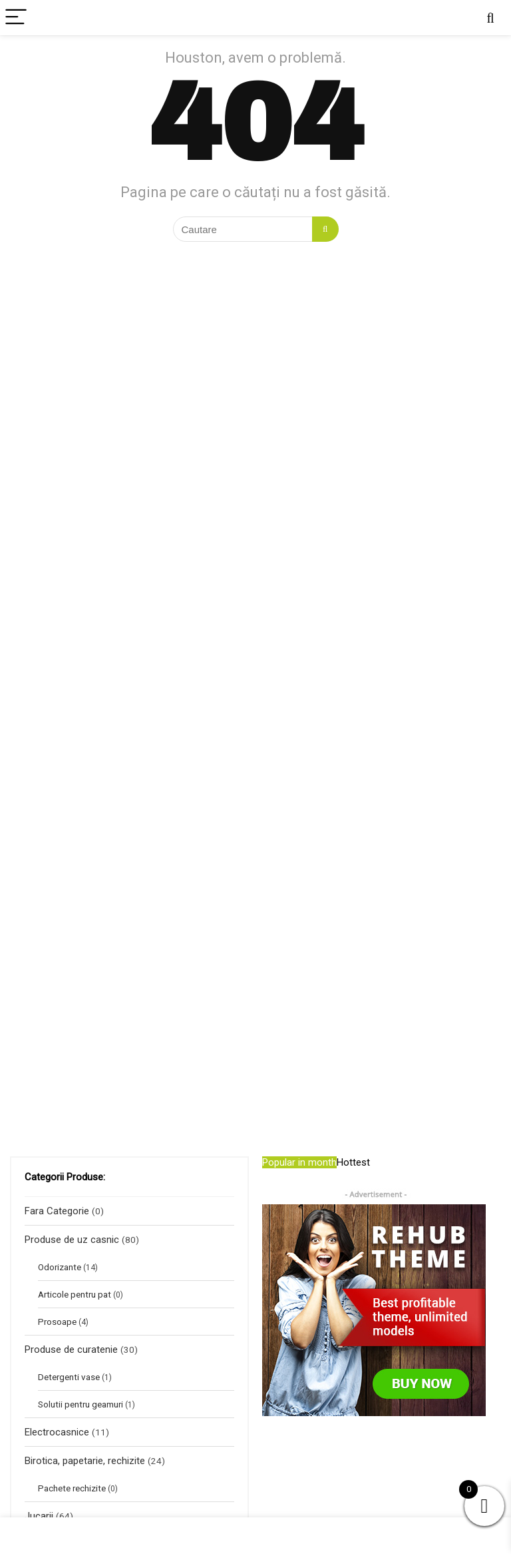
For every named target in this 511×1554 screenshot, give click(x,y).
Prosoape (57, 1321)
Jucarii (39, 1516)
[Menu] (16, 17)
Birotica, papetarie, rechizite (85, 1461)
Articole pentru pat (74, 1294)
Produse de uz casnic (72, 1240)
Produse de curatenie (71, 1350)
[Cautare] (325, 229)
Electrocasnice (57, 1432)
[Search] (490, 17)
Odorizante (59, 1267)
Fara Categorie (57, 1211)
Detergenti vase (69, 1376)
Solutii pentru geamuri (80, 1404)
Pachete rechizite (72, 1488)
